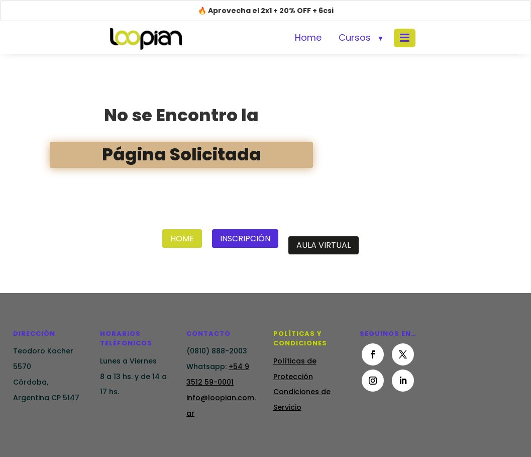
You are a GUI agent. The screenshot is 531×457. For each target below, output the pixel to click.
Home (308, 37)
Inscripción (245, 238)
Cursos (355, 37)
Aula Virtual (323, 245)
